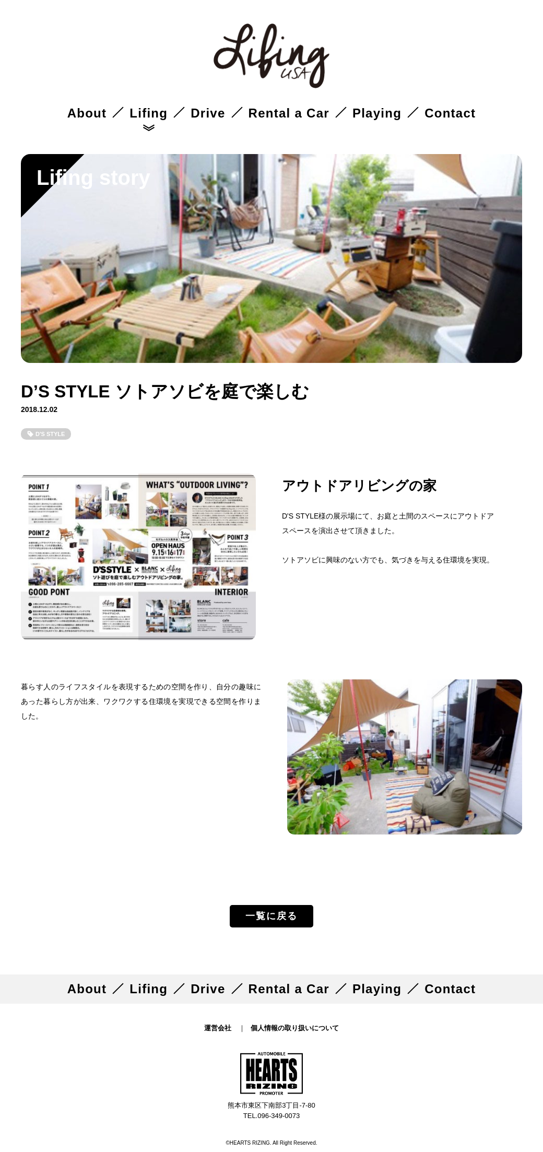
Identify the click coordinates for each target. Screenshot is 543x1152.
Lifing (148, 113)
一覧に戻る (271, 916)
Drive (208, 113)
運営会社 (217, 1028)
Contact (450, 113)
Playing (377, 113)
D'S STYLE (50, 434)
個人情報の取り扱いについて (295, 1028)
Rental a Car (289, 113)
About (87, 113)
